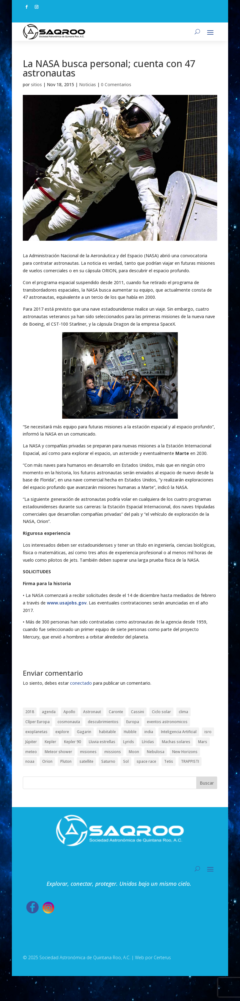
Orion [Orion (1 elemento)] (47, 761)
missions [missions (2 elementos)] (112, 751)
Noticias (87, 84)
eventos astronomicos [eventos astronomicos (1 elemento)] (167, 721)
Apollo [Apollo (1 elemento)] (69, 711)
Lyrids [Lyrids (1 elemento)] (128, 741)
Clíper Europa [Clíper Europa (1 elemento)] (37, 721)
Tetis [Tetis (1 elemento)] (168, 761)
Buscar (207, 783)
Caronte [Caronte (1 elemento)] (116, 711)
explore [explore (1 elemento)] (62, 731)
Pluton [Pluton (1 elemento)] (66, 761)
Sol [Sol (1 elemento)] (126, 761)
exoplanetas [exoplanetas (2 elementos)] (36, 731)
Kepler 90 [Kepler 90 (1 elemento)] (72, 741)
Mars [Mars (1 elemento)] (202, 741)
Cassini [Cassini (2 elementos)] (137, 711)
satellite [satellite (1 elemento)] (86, 761)
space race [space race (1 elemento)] (146, 761)
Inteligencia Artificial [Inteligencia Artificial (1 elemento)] (179, 731)
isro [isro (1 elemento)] (208, 731)
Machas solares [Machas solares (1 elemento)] (176, 741)
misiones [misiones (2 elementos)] (88, 751)
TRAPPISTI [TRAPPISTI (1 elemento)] (190, 761)
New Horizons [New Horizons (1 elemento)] (185, 751)
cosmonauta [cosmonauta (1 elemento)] (69, 721)
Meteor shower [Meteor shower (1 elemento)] (58, 751)
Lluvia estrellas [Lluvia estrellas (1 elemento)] (102, 741)
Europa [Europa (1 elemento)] (132, 721)
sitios (36, 84)
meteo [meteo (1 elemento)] (31, 751)
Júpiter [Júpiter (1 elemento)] (31, 741)
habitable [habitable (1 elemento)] (107, 731)
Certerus (162, 957)
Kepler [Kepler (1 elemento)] (50, 741)
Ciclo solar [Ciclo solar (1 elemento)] (161, 711)
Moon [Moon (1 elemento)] (134, 751)
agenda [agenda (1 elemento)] (49, 711)
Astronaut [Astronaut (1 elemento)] (92, 711)
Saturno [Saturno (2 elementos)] (108, 761)
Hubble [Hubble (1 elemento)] (130, 731)
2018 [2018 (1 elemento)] (29, 711)
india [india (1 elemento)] (148, 731)
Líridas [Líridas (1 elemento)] (148, 741)
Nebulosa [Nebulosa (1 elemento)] (155, 751)
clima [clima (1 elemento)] (183, 711)
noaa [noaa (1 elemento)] (29, 761)
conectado (81, 683)
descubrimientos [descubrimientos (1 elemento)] (103, 721)
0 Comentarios (116, 84)
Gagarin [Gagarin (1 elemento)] (84, 731)
